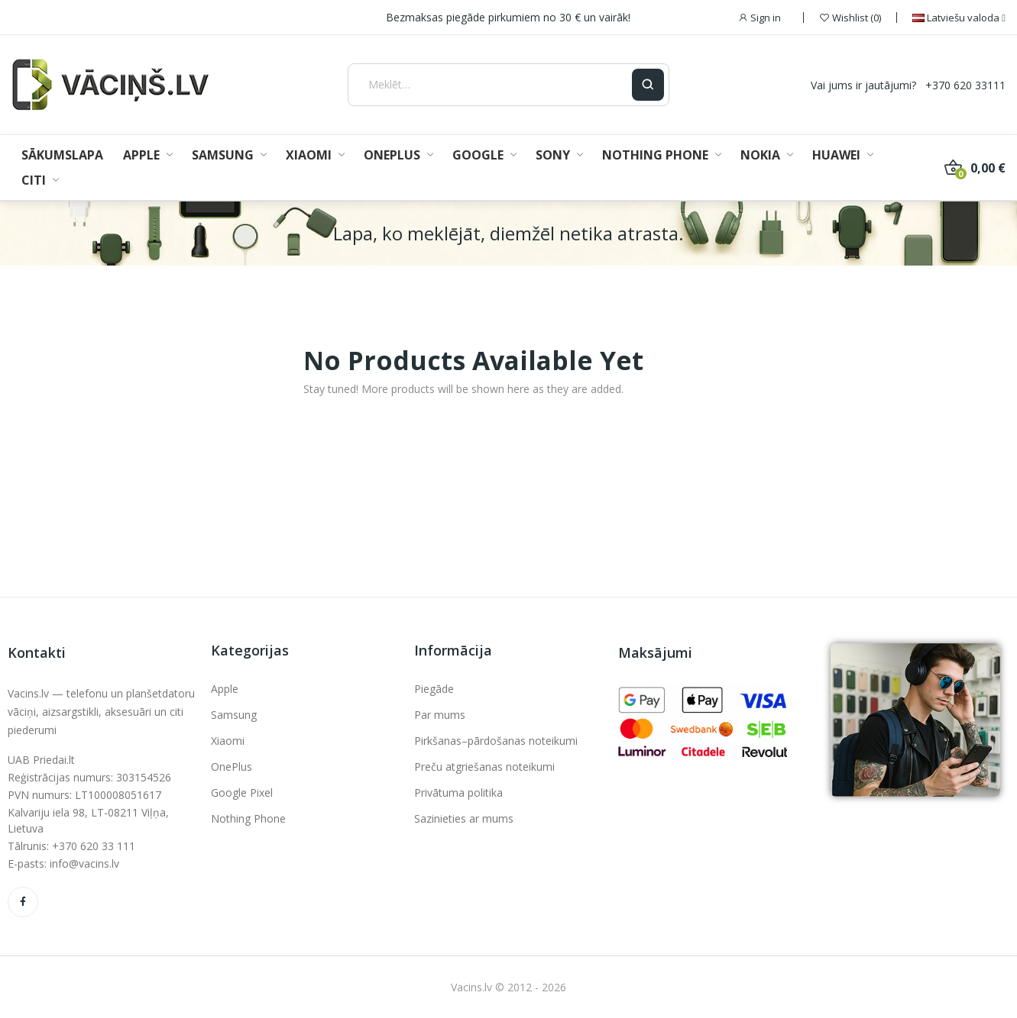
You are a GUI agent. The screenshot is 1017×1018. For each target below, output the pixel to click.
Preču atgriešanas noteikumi (484, 766)
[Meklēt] (490, 85)
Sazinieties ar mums (463, 818)
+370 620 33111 (965, 85)
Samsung (234, 714)
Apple (224, 688)
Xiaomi (228, 740)
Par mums (439, 714)
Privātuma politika (458, 792)
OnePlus (231, 766)
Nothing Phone (248, 818)
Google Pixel (242, 792)
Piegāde (434, 688)
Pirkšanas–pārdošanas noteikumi (496, 740)
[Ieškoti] (648, 85)
